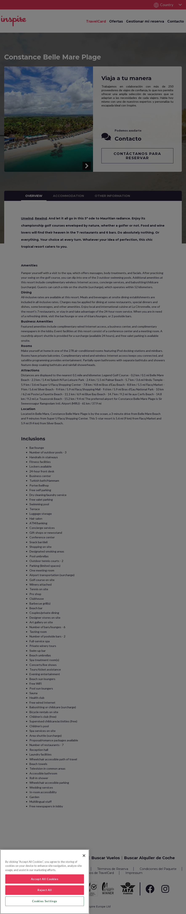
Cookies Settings (44, 901)
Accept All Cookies (44, 879)
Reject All (44, 890)
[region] (44, 881)
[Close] (84, 855)
